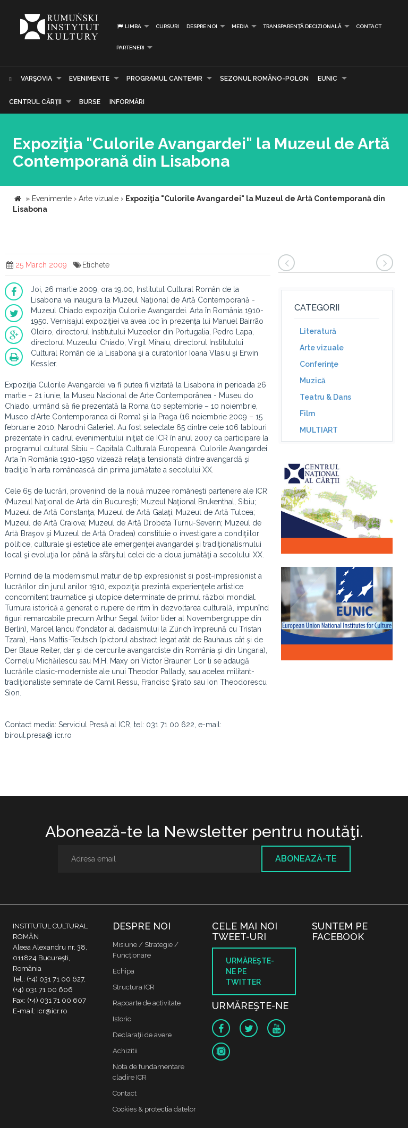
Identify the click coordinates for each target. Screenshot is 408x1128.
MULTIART (319, 430)
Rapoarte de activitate (147, 1003)
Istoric (122, 1019)
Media (240, 26)
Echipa (123, 971)
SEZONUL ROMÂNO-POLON (264, 78)
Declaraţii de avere (142, 1035)
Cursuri (167, 26)
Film (307, 413)
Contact (368, 26)
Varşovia (36, 78)
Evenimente (89, 78)
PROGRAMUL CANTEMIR (164, 78)
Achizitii (125, 1051)
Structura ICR (134, 987)
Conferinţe (319, 364)
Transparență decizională (302, 26)
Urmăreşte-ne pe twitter (250, 971)
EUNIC (327, 78)
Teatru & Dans (325, 397)
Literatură (318, 331)
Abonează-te (306, 859)
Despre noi (201, 26)
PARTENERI (130, 47)
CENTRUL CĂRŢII (35, 102)
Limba (128, 26)
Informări (126, 102)
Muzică (313, 380)
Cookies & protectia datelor (154, 1109)
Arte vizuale (322, 347)
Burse (89, 102)
